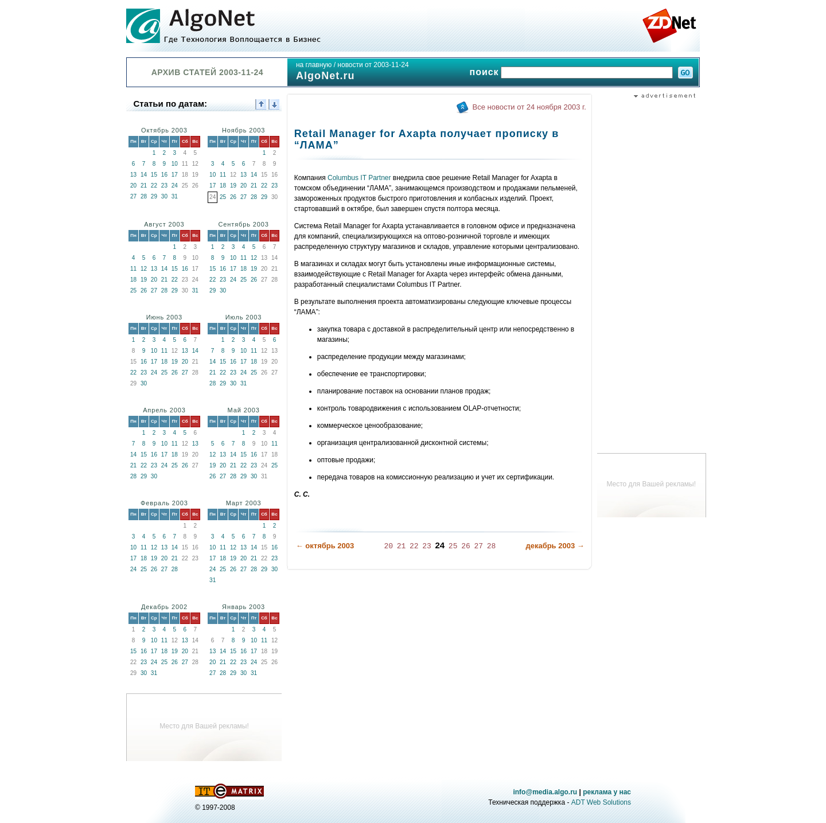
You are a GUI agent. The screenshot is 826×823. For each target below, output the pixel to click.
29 (154, 196)
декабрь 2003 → (554, 545)
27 (133, 196)
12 (144, 269)
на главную (314, 65)
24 (175, 185)
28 (144, 196)
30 (164, 196)
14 (144, 174)
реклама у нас (607, 792)
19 (233, 185)
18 (223, 185)
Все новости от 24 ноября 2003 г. (529, 107)
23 (164, 185)
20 (133, 185)
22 (154, 185)
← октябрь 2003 (325, 545)
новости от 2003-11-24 (372, 65)
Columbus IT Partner (359, 178)
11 (223, 174)
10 (175, 164)
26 (233, 197)
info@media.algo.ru (545, 792)
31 (175, 196)
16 (164, 174)
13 (133, 174)
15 (154, 174)
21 (144, 185)
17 (175, 174)
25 (223, 197)
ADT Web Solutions (601, 802)
